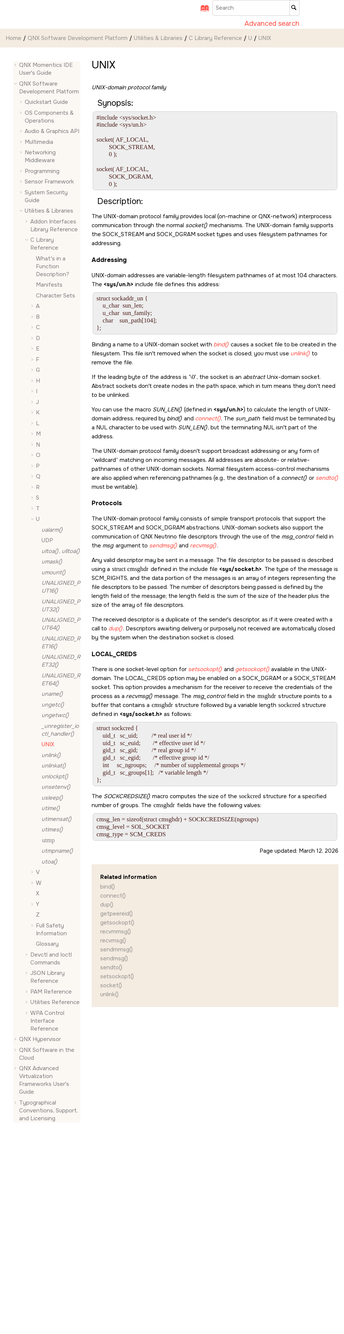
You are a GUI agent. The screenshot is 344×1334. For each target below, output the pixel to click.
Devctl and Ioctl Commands (51, 958)
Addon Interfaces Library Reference (54, 225)
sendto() (111, 967)
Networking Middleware (40, 156)
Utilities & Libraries (158, 38)
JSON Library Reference (47, 977)
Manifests (49, 284)
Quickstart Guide (46, 102)
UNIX (264, 38)
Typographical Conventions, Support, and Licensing (48, 1110)
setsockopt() (117, 976)
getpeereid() (116, 913)
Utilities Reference (55, 1002)
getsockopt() (117, 922)
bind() (107, 886)
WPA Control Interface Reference (47, 1020)
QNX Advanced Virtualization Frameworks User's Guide (44, 1080)
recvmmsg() (115, 931)
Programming (42, 171)
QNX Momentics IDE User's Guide (46, 69)
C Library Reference (215, 38)
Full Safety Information (51, 929)
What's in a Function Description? (52, 266)
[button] (16, 65)
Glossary (47, 944)
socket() (111, 985)
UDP (47, 540)
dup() (106, 904)
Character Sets (55, 295)
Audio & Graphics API (52, 131)
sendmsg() (114, 958)
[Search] (294, 8)
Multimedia (39, 142)
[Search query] (256, 8)
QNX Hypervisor (40, 1039)
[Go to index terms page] (202, 11)
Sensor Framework (49, 181)
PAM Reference (51, 991)
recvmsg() (113, 940)
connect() (113, 895)
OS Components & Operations (49, 116)
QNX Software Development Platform (78, 38)
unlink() (109, 994)
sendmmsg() (116, 949)
